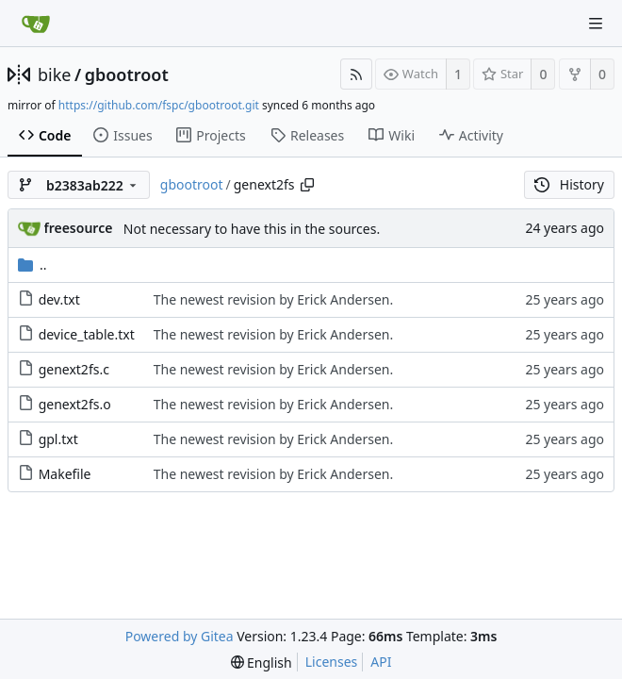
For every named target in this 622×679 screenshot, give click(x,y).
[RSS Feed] (356, 74)
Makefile (65, 474)
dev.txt (59, 299)
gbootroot (127, 74)
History (569, 184)
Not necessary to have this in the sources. (251, 229)
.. (32, 264)
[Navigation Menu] (596, 24)
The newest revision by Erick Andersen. (273, 299)
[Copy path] (307, 184)
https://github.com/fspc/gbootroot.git (158, 105)
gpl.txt (58, 439)
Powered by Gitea (179, 636)
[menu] (261, 662)
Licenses (331, 662)
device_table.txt (87, 334)
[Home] (35, 24)
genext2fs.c (74, 369)
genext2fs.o (75, 404)
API (380, 662)
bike (54, 74)
